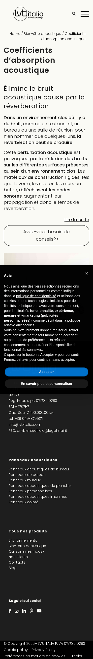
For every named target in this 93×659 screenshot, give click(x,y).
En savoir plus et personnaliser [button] (46, 384)
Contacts (17, 562)
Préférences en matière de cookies (34, 656)
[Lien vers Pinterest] (31, 611)
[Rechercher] (71, 14)
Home (15, 33)
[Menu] (82, 14)
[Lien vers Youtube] (39, 611)
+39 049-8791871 (29, 418)
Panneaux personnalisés (30, 491)
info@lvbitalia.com (25, 424)
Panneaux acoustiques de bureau (39, 469)
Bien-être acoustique (42, 33)
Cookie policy (16, 649)
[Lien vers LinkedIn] (24, 611)
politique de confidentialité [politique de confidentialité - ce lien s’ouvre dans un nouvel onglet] (36, 296)
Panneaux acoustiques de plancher (40, 485)
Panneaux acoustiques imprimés (38, 496)
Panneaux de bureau (27, 474)
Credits (75, 656)
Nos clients (18, 556)
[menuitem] (71, 14)
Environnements (23, 540)
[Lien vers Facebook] (10, 611)
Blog (13, 567)
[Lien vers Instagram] (16, 611)
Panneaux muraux (24, 480)
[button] (87, 273)
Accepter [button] (46, 372)
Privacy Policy (44, 649)
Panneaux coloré (23, 502)
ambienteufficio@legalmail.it (42, 430)
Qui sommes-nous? (26, 551)
